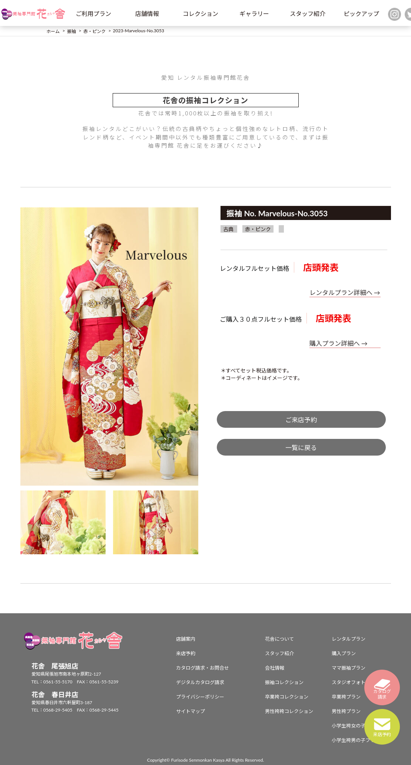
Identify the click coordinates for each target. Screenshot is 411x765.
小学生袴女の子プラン (356, 726)
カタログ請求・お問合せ (202, 668)
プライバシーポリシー (200, 697)
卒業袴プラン (346, 697)
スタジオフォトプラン (356, 682)
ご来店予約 (301, 420)
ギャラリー (254, 13)
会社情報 (274, 668)
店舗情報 (147, 13)
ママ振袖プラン (348, 668)
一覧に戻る (301, 448)
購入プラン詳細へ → (338, 343)
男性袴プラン (346, 711)
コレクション (200, 13)
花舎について (279, 639)
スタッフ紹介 (307, 13)
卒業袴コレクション (286, 697)
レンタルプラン (348, 639)
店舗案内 (185, 639)
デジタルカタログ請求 (200, 682)
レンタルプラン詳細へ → (344, 292)
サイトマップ (190, 711)
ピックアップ (361, 13)
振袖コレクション (284, 682)
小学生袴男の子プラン (356, 740)
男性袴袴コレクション (289, 711)
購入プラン (344, 653)
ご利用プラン (93, 13)
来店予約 (185, 653)
